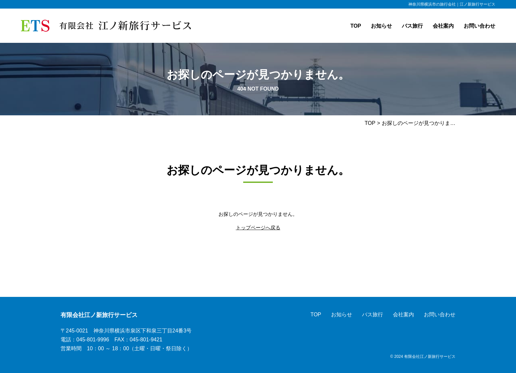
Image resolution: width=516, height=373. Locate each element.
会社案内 (443, 26)
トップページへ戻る (258, 227)
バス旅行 (412, 26)
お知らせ (381, 26)
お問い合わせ (479, 26)
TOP (355, 26)
